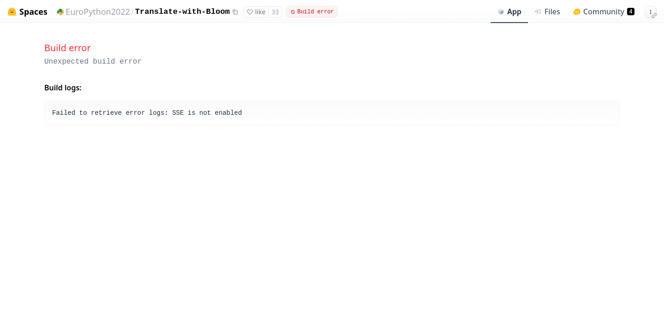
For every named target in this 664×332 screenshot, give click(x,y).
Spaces (33, 11)
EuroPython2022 (97, 11)
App (509, 11)
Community (603, 11)
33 (275, 11)
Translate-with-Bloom (182, 11)
